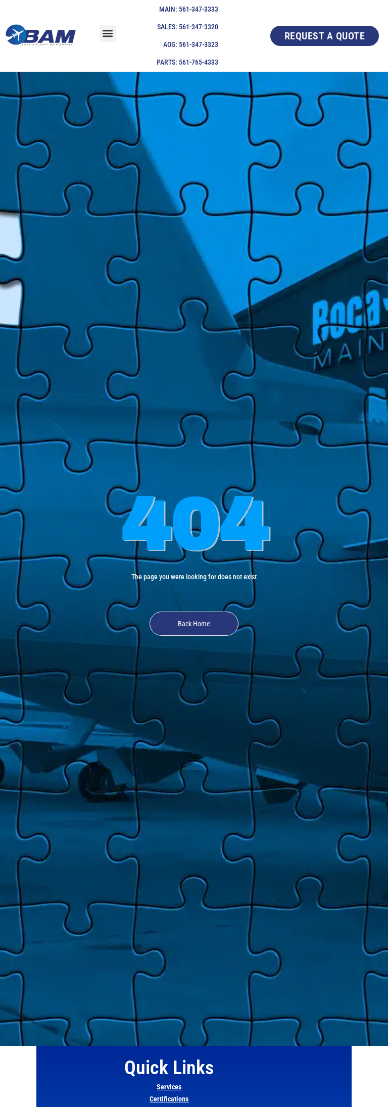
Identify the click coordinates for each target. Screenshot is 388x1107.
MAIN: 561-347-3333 (188, 9)
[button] (108, 33)
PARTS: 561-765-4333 (187, 62)
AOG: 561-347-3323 (190, 44)
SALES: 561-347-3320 (187, 27)
